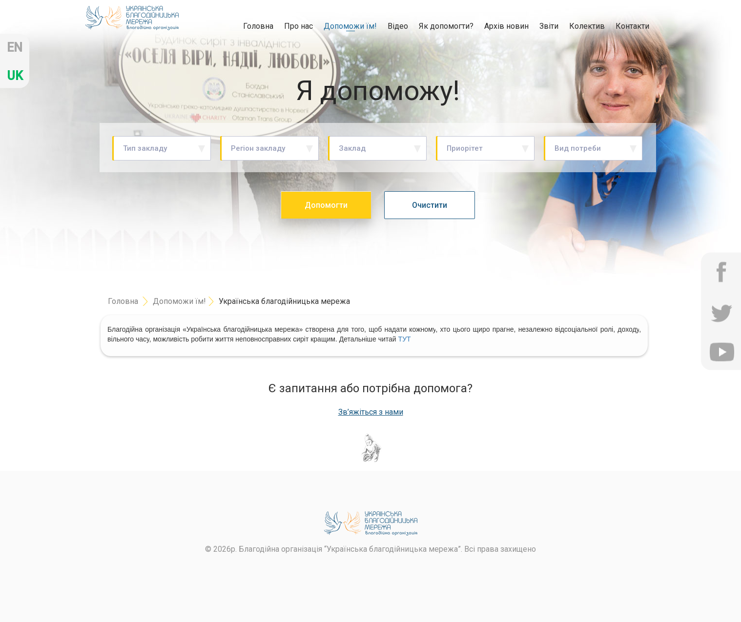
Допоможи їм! (350, 26)
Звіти (548, 26)
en (14, 47)
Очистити (429, 205)
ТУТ (404, 339)
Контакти (632, 26)
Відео (398, 26)
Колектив (587, 26)
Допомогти (326, 205)
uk (15, 76)
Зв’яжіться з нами (370, 412)
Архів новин (506, 26)
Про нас (298, 26)
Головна (258, 26)
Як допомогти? (446, 26)
